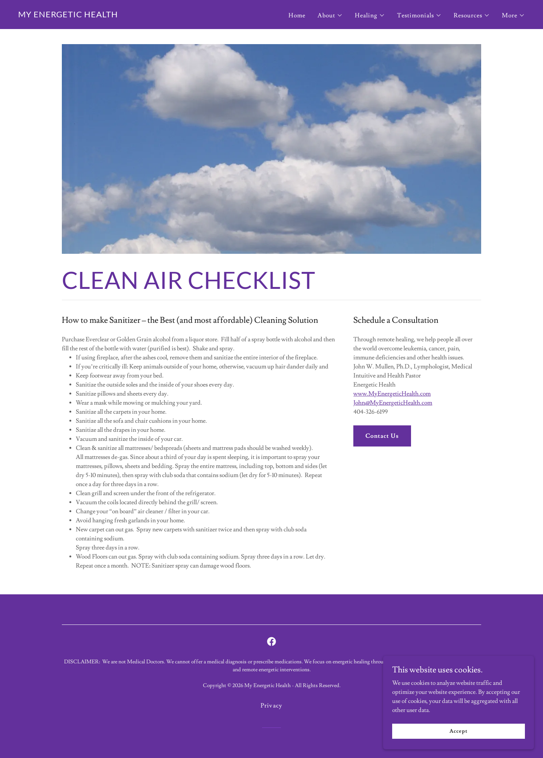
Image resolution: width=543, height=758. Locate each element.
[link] (68, 15)
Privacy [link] (271, 705)
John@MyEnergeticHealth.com (392, 403)
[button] (330, 15)
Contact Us (382, 436)
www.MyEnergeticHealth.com (392, 393)
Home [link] (296, 15)
